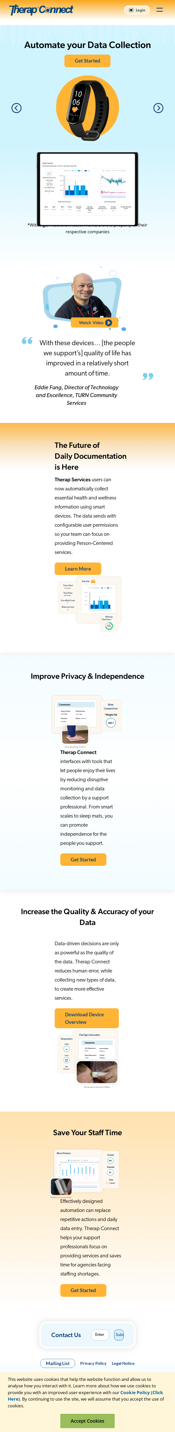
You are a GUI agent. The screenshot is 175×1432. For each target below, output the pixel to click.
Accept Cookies (87, 1421)
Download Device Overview (63, 1017)
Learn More (57, 567)
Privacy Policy (93, 1363)
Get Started (87, 61)
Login (137, 10)
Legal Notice (123, 1363)
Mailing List (58, 1363)
